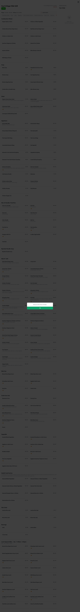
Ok (40, 308)
